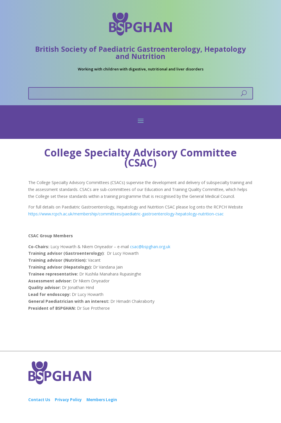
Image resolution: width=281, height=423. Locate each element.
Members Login (101, 399)
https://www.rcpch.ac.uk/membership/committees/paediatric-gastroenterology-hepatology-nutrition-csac (126, 214)
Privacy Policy (68, 399)
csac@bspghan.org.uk (150, 246)
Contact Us (39, 399)
